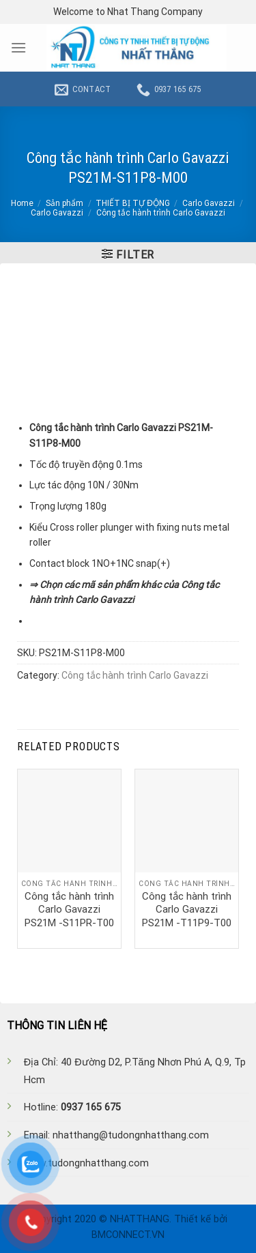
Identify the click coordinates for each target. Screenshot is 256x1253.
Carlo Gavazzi (208, 203)
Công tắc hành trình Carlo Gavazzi (160, 213)
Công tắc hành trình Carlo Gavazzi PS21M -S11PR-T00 (69, 909)
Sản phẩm (64, 203)
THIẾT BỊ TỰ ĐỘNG (133, 203)
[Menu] (18, 47)
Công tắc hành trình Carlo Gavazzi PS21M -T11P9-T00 (186, 909)
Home (22, 203)
